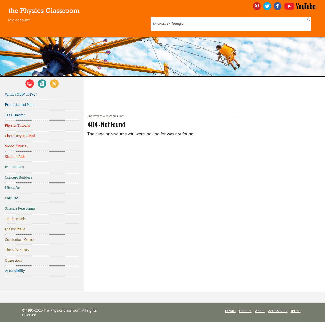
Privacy (230, 310)
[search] (185, 24)
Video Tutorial (16, 146)
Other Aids (13, 260)
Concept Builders (18, 177)
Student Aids (15, 157)
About (260, 310)
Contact (245, 310)
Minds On (12, 188)
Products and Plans (20, 105)
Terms (295, 310)
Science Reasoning (20, 208)
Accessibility (15, 271)
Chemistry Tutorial (20, 136)
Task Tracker (15, 115)
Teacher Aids (15, 219)
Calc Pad (11, 198)
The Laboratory (17, 250)
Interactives (14, 167)
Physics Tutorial (17, 125)
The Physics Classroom (102, 115)
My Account (19, 19)
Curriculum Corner (20, 240)
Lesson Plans (15, 229)
